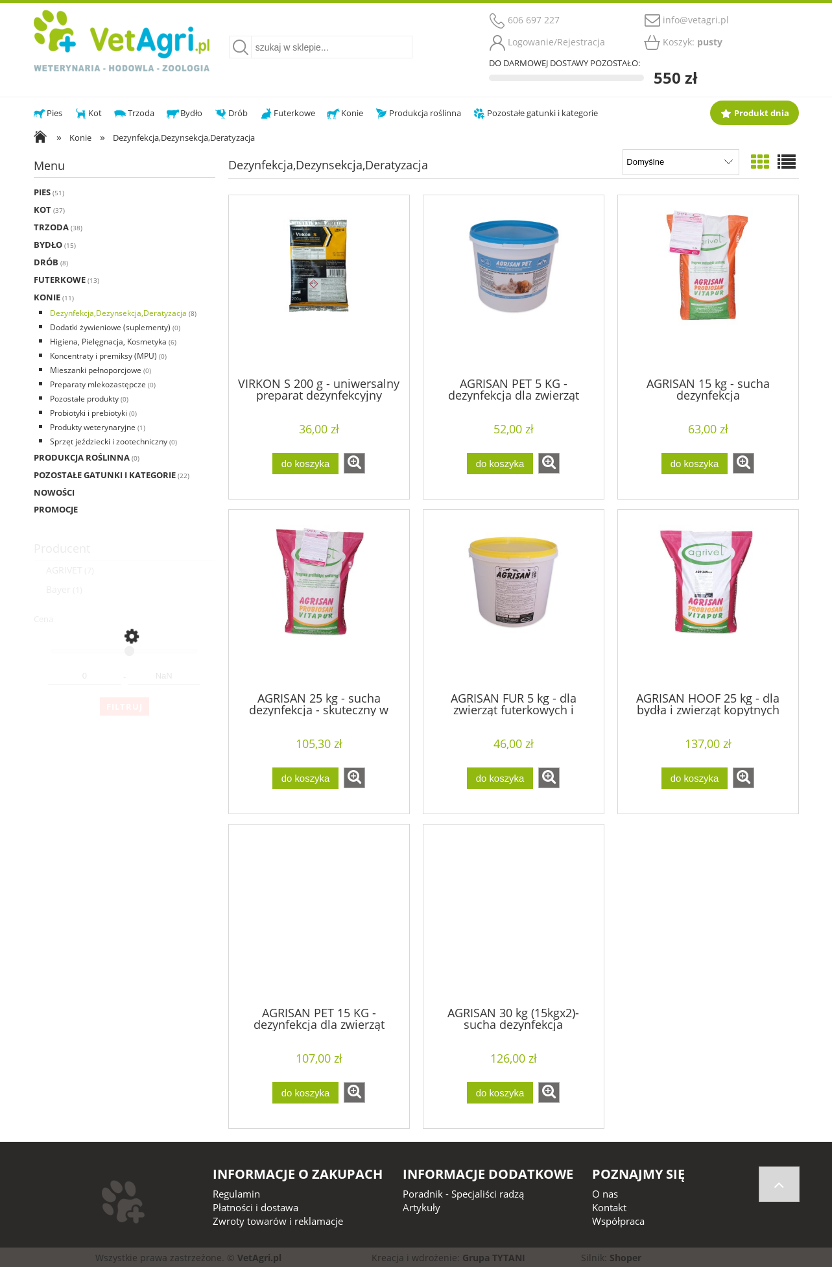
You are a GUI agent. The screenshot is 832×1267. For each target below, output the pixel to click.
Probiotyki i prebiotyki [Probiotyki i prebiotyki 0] (88, 412)
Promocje (56, 509)
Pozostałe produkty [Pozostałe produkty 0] (84, 398)
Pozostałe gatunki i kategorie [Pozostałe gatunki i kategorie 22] (105, 475)
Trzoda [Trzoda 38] (51, 227)
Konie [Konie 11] (47, 297)
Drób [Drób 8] (46, 262)
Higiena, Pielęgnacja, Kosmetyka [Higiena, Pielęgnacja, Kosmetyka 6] (108, 341)
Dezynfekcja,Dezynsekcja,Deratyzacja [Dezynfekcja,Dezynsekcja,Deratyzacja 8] (118, 313)
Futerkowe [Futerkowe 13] (60, 279)
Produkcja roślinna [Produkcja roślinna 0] (82, 457)
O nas (605, 1193)
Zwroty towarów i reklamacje (278, 1220)
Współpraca (618, 1220)
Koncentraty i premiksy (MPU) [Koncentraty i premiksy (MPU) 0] (103, 355)
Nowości (54, 492)
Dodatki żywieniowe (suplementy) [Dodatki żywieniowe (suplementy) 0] (110, 327)
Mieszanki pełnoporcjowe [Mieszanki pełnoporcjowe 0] (95, 370)
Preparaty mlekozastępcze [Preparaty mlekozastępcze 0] (98, 384)
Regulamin (236, 1193)
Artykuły (421, 1207)
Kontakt (609, 1207)
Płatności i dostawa (255, 1207)
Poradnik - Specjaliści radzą (463, 1193)
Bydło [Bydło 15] (48, 244)
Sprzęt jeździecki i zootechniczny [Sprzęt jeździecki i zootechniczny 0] (108, 441)
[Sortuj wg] (681, 162)
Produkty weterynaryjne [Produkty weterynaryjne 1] (93, 427)
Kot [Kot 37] (42, 209)
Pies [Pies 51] (42, 192)
